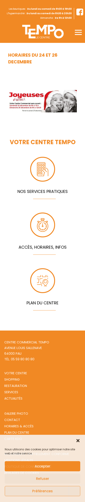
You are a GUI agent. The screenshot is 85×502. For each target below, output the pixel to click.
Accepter (42, 466)
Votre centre (15, 373)
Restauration (15, 386)
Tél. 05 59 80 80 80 (19, 359)
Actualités (13, 398)
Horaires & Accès (19, 426)
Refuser (42, 478)
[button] (78, 440)
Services (11, 392)
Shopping (12, 379)
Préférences (42, 491)
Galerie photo (16, 413)
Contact (12, 420)
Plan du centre (16, 432)
